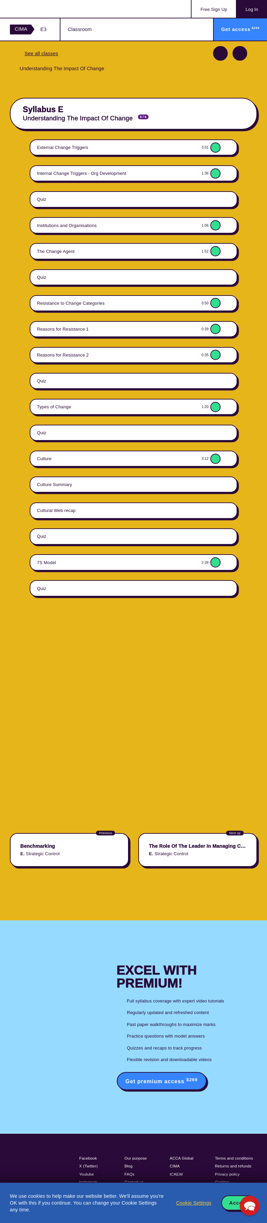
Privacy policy (227, 1174)
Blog (129, 1166)
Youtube (86, 1174)
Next (240, 53)
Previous (220, 53)
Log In (251, 9)
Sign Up (213, 9)
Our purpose (136, 1158)
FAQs (130, 1174)
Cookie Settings (193, 1203)
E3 (43, 29)
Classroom (80, 29)
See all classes (41, 53)
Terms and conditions (234, 1158)
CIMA (21, 29)
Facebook (88, 1158)
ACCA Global (181, 1158)
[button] (249, 1205)
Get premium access (161, 1080)
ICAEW (176, 1174)
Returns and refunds (233, 1166)
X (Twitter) (88, 1166)
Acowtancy (37, 9)
